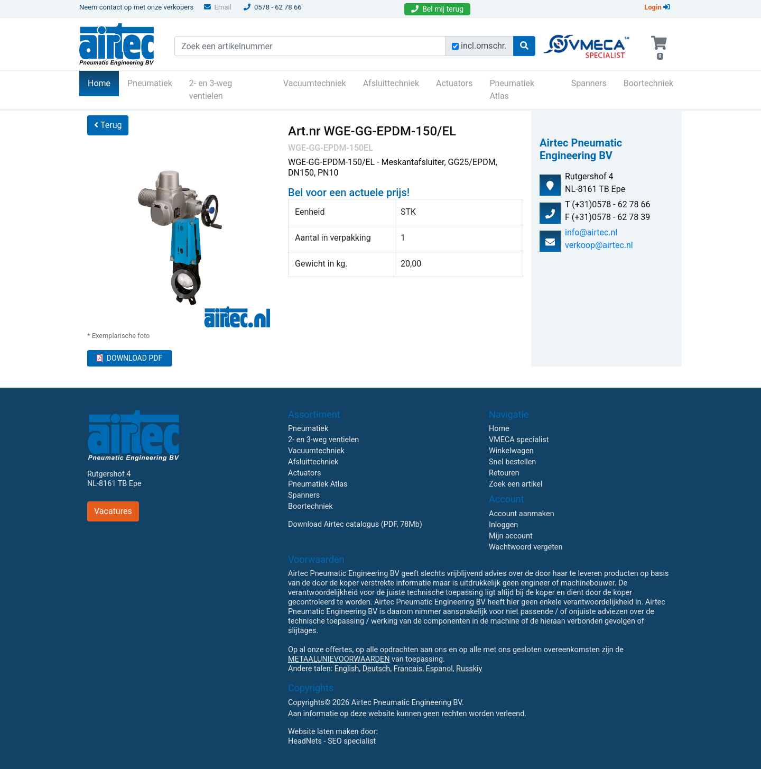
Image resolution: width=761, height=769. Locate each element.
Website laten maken (323, 731)
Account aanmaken (521, 513)
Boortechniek (648, 83)
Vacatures (113, 511)
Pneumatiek (149, 83)
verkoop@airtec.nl (599, 245)
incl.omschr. (484, 46)
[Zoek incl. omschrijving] (455, 46)
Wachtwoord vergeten (525, 547)
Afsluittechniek (391, 83)
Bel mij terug (437, 9)
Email (217, 7)
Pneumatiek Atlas (511, 89)
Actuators (454, 83)
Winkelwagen (511, 450)
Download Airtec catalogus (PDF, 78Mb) (355, 524)
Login (657, 7)
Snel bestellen (512, 461)
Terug (108, 125)
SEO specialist (352, 741)
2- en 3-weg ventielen (211, 89)
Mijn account (511, 536)
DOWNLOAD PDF (129, 358)
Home (103, 82)
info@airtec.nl (591, 232)
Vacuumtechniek (314, 83)
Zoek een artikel (516, 484)
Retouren (504, 473)
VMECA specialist (519, 439)
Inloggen (503, 524)
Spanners (589, 83)
